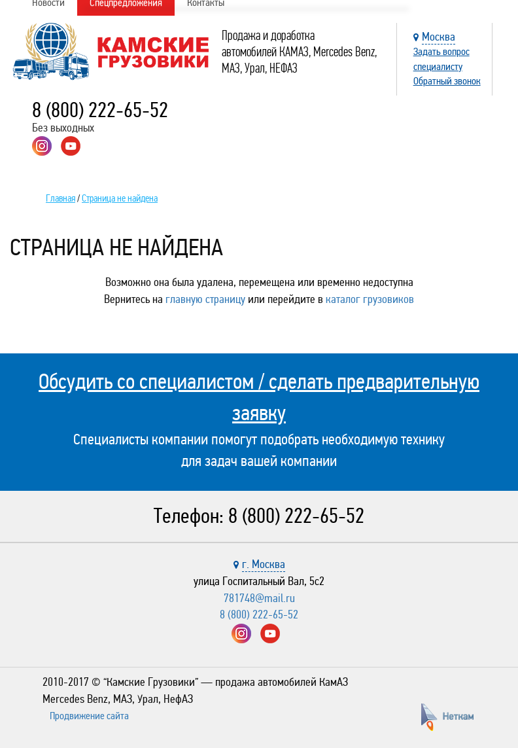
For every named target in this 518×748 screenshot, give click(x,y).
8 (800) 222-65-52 (100, 110)
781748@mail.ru (259, 598)
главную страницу (205, 299)
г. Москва (263, 564)
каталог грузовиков (370, 299)
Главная (60, 198)
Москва (438, 36)
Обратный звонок (447, 81)
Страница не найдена (120, 198)
